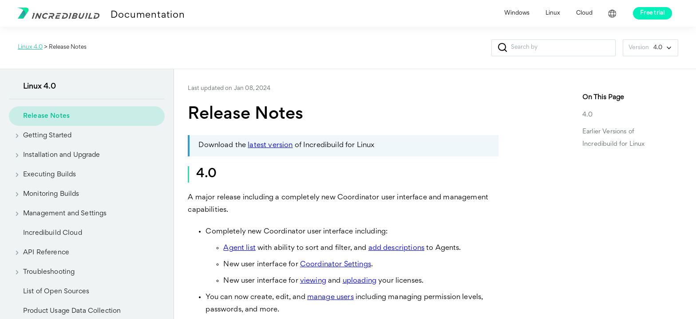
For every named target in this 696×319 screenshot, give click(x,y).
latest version (270, 145)
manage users (330, 297)
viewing (313, 281)
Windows (517, 13)
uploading (359, 281)
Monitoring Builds (44, 194)
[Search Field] (553, 48)
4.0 (587, 115)
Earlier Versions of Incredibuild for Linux (613, 138)
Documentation (148, 15)
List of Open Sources (56, 291)
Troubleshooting (42, 272)
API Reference (39, 252)
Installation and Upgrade (54, 155)
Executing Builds (42, 174)
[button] (502, 48)
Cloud (584, 13)
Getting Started (40, 135)
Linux (553, 13)
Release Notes (46, 116)
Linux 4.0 (30, 47)
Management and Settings (58, 213)
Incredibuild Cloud (52, 233)
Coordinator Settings (335, 264)
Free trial (652, 13)
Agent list (239, 248)
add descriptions (396, 248)
